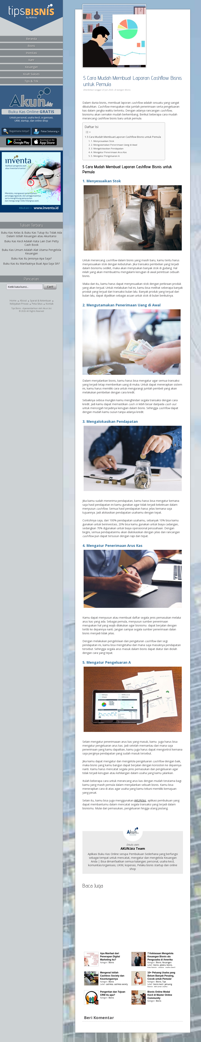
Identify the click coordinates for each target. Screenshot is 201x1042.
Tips (164, 981)
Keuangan (31, 67)
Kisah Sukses (31, 74)
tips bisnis (152, 967)
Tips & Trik (31, 81)
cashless (109, 984)
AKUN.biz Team (133, 848)
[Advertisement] (128, 96)
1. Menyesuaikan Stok (102, 141)
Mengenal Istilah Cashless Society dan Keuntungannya (112, 975)
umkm (161, 967)
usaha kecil (170, 967)
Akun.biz (47, 308)
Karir (31, 60)
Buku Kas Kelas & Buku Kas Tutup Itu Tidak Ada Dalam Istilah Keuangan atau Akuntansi (31, 234)
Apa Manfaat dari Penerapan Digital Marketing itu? (110, 956)
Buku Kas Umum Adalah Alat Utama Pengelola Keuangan (31, 251)
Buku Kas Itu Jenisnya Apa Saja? (31, 258)
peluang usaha (160, 986)
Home (13, 300)
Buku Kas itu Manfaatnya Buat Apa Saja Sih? (31, 263)
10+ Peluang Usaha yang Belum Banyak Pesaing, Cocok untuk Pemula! (161, 975)
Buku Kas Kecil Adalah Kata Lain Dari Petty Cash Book (31, 243)
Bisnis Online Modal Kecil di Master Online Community (159, 994)
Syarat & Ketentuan (40, 300)
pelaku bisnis (166, 965)
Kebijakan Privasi (19, 303)
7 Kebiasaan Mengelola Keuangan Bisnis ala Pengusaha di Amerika (160, 956)
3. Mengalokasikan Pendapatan (107, 148)
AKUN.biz (140, 800)
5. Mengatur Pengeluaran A (105, 155)
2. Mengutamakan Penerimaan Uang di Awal (114, 144)
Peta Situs (37, 303)
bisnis (156, 965)
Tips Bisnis (16, 308)
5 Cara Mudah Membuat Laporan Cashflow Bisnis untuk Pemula (132, 80)
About (23, 300)
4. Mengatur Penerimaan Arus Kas (109, 152)
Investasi (31, 53)
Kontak (49, 303)
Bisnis (31, 46)
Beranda (31, 39)
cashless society (121, 984)
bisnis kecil (158, 984)
